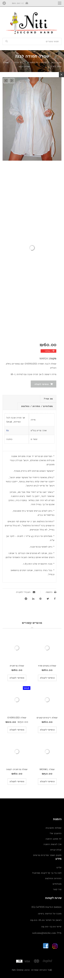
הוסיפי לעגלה (41, 384)
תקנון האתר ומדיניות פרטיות (47, 855)
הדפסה (51, 592)
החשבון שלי (56, 833)
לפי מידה (18, 62)
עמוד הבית (56, 62)
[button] (47, 678)
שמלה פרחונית (17, 665)
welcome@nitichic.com (44, 933)
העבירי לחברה (25, 592)
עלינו (58, 867)
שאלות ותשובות (53, 827)
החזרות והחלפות (53, 878)
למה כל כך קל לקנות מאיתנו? (47, 873)
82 (7, 430)
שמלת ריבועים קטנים (47, 717)
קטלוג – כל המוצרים (37, 62)
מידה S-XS (56, 66)
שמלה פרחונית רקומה (16, 769)
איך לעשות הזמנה (52, 844)
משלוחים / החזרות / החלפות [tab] (37, 406)
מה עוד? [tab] (48, 398)
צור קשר (57, 889)
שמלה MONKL (47, 769)
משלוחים (57, 883)
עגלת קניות (56, 849)
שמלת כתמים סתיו (47, 665)
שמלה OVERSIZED (16, 717)
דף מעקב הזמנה (53, 838)
